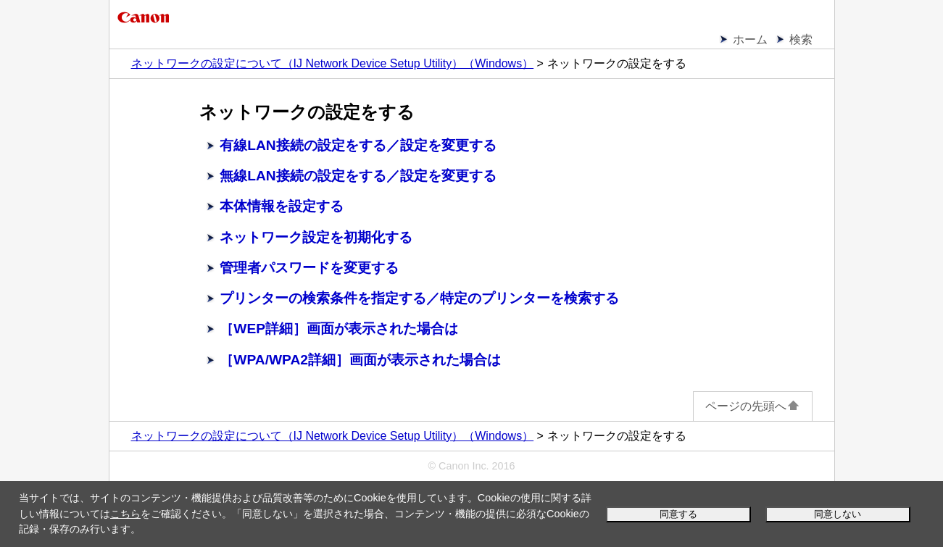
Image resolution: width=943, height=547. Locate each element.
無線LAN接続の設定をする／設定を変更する (358, 175)
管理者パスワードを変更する (309, 267)
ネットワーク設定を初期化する (316, 237)
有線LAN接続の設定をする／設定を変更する (358, 145)
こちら (125, 513)
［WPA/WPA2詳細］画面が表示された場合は (360, 359)
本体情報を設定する (282, 206)
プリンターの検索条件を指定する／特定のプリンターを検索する (419, 298)
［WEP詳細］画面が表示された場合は (339, 328)
